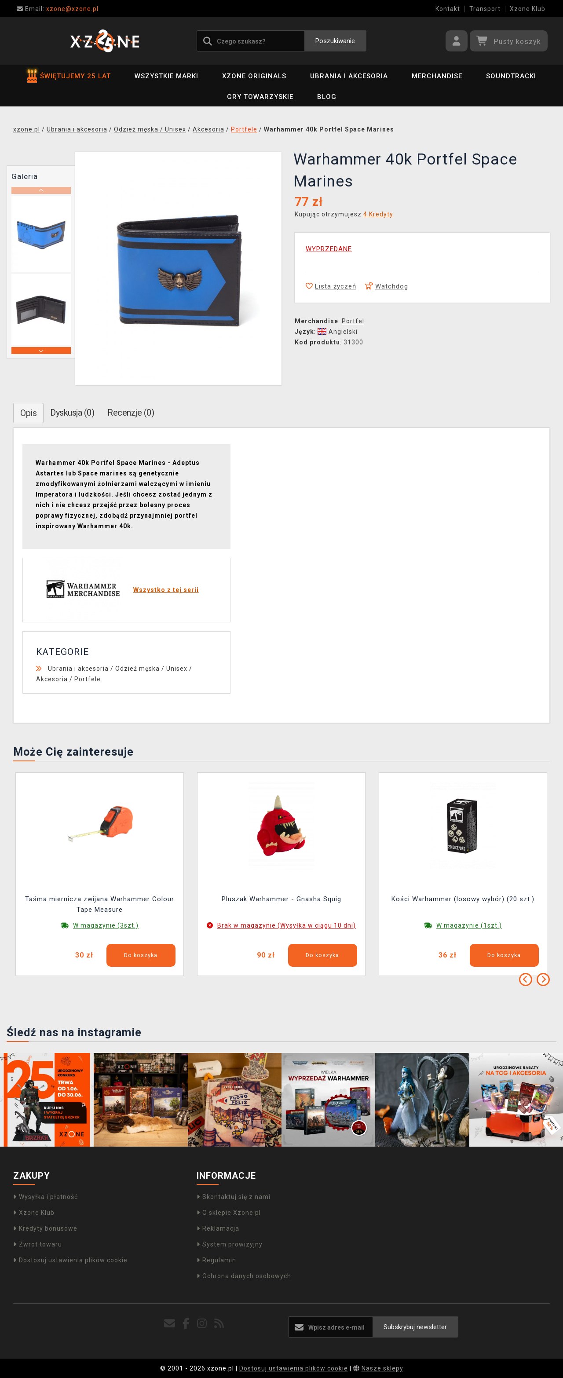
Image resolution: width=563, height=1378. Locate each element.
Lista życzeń (331, 286)
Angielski (338, 331)
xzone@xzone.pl (58, 8)
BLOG (326, 97)
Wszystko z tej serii (166, 589)
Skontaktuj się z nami (234, 1196)
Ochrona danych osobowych (244, 1275)
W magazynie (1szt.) (469, 925)
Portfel (353, 321)
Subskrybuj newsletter (415, 1327)
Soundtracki (511, 76)
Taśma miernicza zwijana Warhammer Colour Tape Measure (99, 904)
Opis (28, 413)
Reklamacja (218, 1228)
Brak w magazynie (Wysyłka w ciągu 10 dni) (286, 925)
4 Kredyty (378, 214)
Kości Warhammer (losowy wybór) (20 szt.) (462, 899)
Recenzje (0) (130, 412)
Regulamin (216, 1260)
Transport (485, 8)
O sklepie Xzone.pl (229, 1212)
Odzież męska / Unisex (151, 668)
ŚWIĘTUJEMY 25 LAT (69, 76)
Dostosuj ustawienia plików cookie (70, 1260)
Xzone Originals (254, 76)
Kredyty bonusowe (45, 1228)
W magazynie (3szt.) (106, 925)
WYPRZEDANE (329, 249)
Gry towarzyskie (260, 97)
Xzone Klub (527, 8)
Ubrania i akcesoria (349, 76)
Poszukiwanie (335, 41)
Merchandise (437, 76)
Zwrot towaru (37, 1244)
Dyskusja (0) (72, 412)
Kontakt (447, 8)
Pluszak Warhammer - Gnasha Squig (281, 899)
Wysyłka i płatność (45, 1196)
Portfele (87, 679)
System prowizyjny (230, 1244)
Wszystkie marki (166, 76)
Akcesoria (52, 679)
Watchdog (386, 286)
